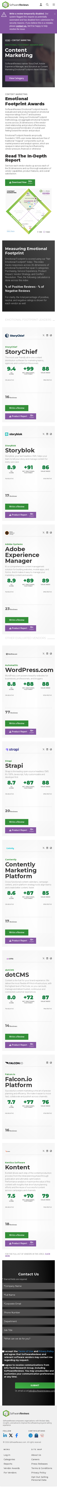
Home (7, 40)
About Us (36, 1455)
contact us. (21, 26)
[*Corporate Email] (28, 1303)
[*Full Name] (28, 1295)
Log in (7, 1455)
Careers (35, 1459)
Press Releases (39, 1464)
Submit (35, 1385)
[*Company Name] (28, 1286)
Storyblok (20, 450)
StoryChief (21, 351)
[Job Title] (28, 1330)
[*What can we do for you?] (28, 1342)
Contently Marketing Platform (21, 870)
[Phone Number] (28, 1312)
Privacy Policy (46, 1351)
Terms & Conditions (41, 1468)
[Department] (28, 1321)
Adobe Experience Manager (22, 554)
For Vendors (10, 1472)
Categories (9, 1459)
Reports (8, 1464)
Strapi (14, 765)
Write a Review (16, 408)
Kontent (17, 1167)
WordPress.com (29, 669)
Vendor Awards (12, 1468)
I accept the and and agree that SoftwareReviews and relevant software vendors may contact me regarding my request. (29, 1355)
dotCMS (17, 974)
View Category (16, 78)
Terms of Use (25, 1351)
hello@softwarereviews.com (41, 1391)
